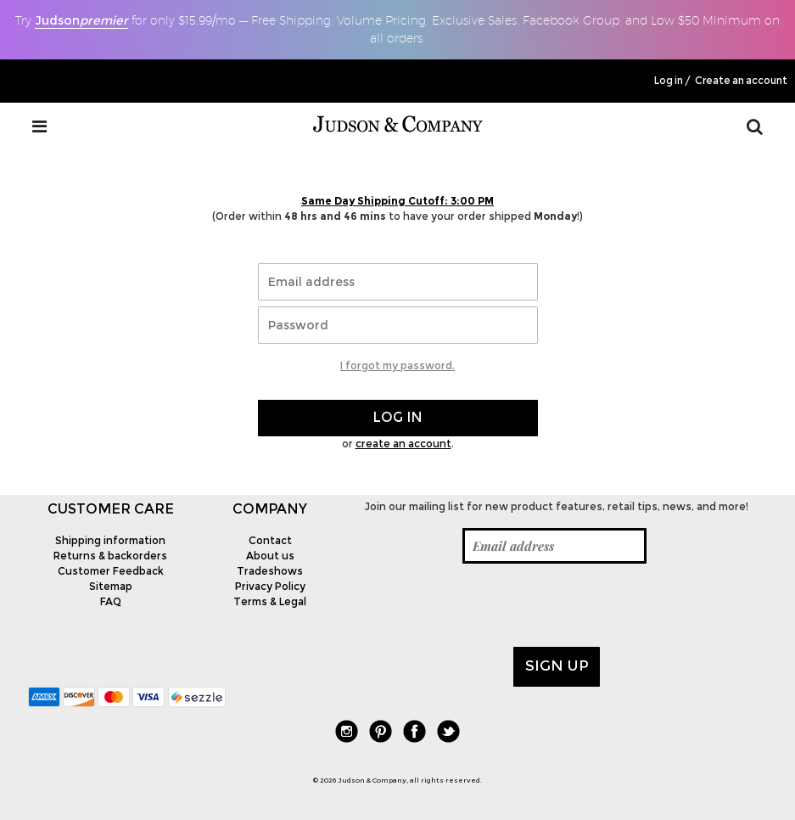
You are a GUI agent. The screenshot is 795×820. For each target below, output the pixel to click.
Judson (81, 20)
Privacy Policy (270, 586)
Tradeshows (270, 570)
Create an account (741, 81)
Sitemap (110, 586)
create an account (403, 443)
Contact (270, 540)
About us (270, 555)
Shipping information (110, 540)
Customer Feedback (111, 570)
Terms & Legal (269, 601)
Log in (668, 81)
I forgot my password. (397, 365)
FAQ (110, 601)
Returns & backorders (110, 555)
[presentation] (475, 605)
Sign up (557, 665)
